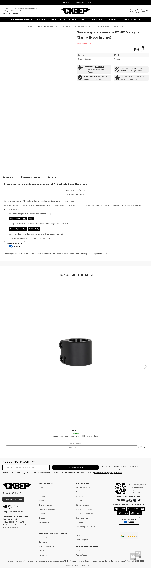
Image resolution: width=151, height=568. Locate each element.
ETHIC (116, 56)
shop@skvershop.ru (83, 2)
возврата (101, 77)
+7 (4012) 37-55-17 (67, 2)
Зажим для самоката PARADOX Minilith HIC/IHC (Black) (75, 437)
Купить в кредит (82, 539)
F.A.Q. (78, 535)
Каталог (42, 492)
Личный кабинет (83, 487)
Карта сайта (44, 522)
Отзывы (42, 518)
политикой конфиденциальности (108, 472)
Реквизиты (43, 537)
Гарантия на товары (84, 509)
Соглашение (44, 542)
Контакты (43, 555)
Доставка (79, 496)
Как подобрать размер (85, 526)
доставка (99, 67)
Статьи (78, 550)
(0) (145, 11)
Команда (42, 500)
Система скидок (82, 518)
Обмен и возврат (83, 505)
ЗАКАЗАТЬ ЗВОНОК (13, 499)
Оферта (42, 550)
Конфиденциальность (48, 546)
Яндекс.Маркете (130, 80)
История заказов (83, 492)
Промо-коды (81, 522)
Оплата (79, 500)
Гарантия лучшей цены (85, 513)
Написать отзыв (75, 195)
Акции (78, 531)
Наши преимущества (48, 509)
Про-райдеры (81, 555)
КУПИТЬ (72, 447)
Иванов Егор (86, 565)
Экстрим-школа (45, 505)
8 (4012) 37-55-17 (10, 14)
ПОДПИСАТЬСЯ (75, 467)
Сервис (42, 513)
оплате (31, 255)
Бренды (42, 496)
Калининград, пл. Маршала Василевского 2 (20, 8)
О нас (41, 487)
